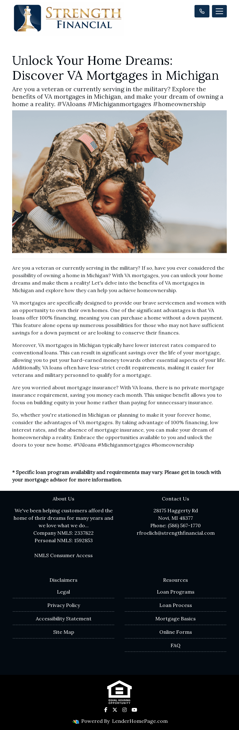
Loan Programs (175, 592)
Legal (63, 592)
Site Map (63, 632)
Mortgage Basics (175, 618)
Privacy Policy (63, 605)
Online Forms (175, 632)
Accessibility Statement (63, 618)
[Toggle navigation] (219, 11)
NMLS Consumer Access (63, 555)
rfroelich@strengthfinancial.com (176, 533)
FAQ (175, 645)
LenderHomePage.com (140, 721)
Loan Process (175, 605)
